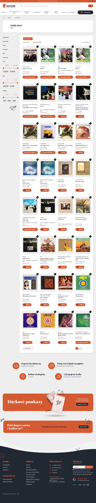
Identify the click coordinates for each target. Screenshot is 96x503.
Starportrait (82, 333)
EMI (79, 147)
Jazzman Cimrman (27, 68)
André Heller (61, 179)
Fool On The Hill (82, 259)
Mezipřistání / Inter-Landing (65, 145)
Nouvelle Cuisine (79, 179)
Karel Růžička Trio (79, 294)
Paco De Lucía (26, 104)
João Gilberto (48, 294)
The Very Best (61, 258)
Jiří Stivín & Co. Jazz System (81, 104)
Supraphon (63, 70)
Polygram (63, 261)
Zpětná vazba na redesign (32, 479)
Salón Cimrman (26, 66)
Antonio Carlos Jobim (45, 295)
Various (42, 217)
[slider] (3, 68)
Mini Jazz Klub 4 (79, 296)
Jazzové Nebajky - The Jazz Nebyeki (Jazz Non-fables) (47, 259)
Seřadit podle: (26, 42)
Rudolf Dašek (26, 143)
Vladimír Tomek (79, 106)
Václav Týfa (25, 219)
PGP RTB (31, 111)
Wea (80, 185)
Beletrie (4, 12)
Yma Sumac (43, 66)
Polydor (27, 299)
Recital (42, 68)
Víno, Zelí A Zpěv (62, 68)
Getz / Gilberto (44, 297)
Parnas (42, 106)
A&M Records (69, 261)
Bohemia (42, 332)
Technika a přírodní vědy (14, 12)
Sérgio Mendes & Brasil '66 (64, 256)
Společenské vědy (27, 12)
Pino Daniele (78, 143)
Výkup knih (5, 469)
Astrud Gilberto (26, 294)
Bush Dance (61, 219)
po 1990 (12, 86)
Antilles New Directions (66, 224)
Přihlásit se (29, 484)
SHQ (48, 104)
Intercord (63, 185)
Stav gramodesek (7, 479)
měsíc (14, 100)
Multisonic (63, 299)
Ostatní (63, 12)
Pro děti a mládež (46, 12)
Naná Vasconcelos (62, 217)
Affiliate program (30, 482)
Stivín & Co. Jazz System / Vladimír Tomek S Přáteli (81, 108)
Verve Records (43, 299)
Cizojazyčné (37, 12)
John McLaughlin (33, 104)
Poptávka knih (6, 465)
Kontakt (28, 465)
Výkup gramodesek (8, 481)
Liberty (45, 147)
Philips (27, 111)
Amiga (80, 224)
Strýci (59, 66)
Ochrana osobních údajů (32, 472)
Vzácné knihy (56, 12)
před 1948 (6, 86)
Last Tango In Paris (45, 145)
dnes (5, 100)
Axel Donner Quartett (80, 217)
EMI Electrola (84, 147)
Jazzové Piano (43, 219)
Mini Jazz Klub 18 (29, 334)
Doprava (28, 467)
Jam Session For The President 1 (63, 296)
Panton (27, 71)
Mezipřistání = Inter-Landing (30, 145)
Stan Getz (42, 294)
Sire (62, 337)
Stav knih (5, 467)
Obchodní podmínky (31, 469)
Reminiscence (26, 183)
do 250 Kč (12, 71)
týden (9, 100)
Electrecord (46, 71)
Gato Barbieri (43, 143)
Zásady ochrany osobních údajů (84, 474)
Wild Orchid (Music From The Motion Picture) (65, 334)
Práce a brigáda (30, 477)
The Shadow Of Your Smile (29, 296)
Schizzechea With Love (81, 145)
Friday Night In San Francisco (30, 107)
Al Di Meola (25, 106)
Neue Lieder (61, 181)
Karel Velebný (43, 104)
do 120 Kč (6, 71)
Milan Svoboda (26, 179)
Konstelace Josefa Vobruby (29, 217)
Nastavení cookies (30, 474)
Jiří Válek (60, 104)
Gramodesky (71, 12)
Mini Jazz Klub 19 (44, 333)
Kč (7, 65)
